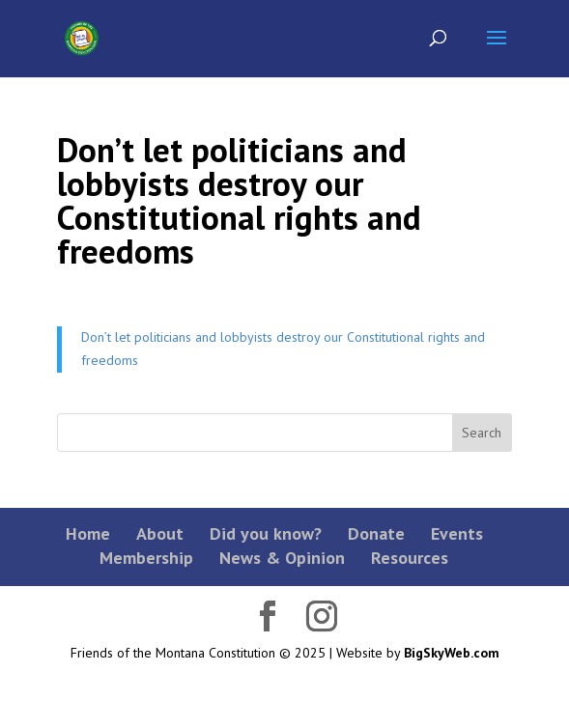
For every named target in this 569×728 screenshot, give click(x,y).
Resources (409, 557)
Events (457, 533)
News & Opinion (282, 557)
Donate (376, 533)
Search (481, 432)
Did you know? (266, 533)
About (160, 533)
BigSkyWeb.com (451, 652)
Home (88, 533)
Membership (146, 557)
